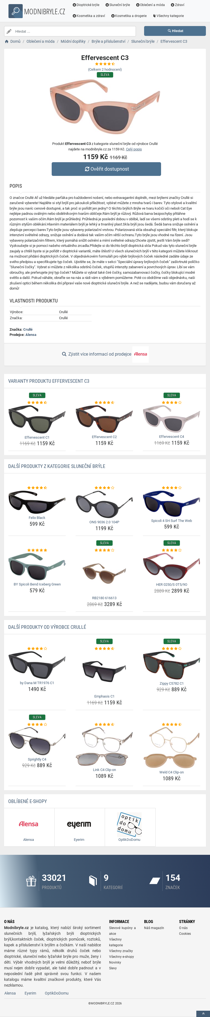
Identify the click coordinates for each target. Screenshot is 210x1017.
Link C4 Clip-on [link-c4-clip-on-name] (104, 770)
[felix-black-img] (37, 502)
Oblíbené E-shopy (27, 801)
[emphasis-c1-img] (104, 671)
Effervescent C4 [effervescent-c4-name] (171, 437)
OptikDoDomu (57, 993)
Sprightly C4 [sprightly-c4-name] (37, 759)
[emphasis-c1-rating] (104, 649)
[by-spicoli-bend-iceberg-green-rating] (37, 550)
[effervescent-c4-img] (171, 419)
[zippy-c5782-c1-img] (171, 665)
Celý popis (134, 149)
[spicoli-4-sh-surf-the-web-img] (171, 504)
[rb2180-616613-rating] (104, 550)
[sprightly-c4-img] (37, 741)
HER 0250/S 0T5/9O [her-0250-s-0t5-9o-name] (171, 584)
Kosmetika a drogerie (129, 16)
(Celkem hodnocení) (105, 69)
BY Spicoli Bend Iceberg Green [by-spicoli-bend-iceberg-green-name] (37, 584)
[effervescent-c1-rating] (37, 402)
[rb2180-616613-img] (104, 573)
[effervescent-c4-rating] (171, 402)
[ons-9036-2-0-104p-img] (104, 504)
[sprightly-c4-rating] (37, 724)
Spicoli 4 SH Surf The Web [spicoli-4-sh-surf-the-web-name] (171, 521)
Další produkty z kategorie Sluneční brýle (56, 466)
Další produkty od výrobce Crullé (47, 627)
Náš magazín (154, 928)
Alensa (30, 335)
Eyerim (30, 993)
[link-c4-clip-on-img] (104, 746)
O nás (183, 928)
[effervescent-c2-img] (104, 419)
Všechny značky (121, 951)
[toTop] (203, 1014)
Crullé (28, 329)
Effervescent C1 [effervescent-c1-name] (37, 437)
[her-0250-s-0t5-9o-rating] (171, 550)
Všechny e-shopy (121, 957)
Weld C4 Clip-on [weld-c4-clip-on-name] (171, 772)
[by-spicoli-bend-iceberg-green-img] (37, 566)
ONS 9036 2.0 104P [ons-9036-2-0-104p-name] (104, 522)
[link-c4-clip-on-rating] (104, 724)
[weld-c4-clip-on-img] (171, 747)
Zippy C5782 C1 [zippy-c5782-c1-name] (172, 683)
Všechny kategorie (168, 16)
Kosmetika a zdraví (88, 16)
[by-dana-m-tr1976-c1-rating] (37, 649)
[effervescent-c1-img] (37, 419)
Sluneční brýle (117, 5)
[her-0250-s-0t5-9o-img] (171, 567)
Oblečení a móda (150, 5)
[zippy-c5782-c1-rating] (171, 649)
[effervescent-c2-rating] (104, 402)
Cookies (185, 934)
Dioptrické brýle (86, 5)
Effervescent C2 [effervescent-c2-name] (104, 437)
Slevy (113, 968)
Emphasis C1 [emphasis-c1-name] (104, 696)
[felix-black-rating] (37, 488)
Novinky (115, 962)
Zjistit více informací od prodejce (105, 354)
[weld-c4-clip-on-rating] (171, 724)
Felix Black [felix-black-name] (37, 518)
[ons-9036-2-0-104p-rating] (104, 488)
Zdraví (177, 5)
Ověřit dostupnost (106, 169)
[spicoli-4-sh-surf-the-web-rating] (171, 488)
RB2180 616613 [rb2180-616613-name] (104, 598)
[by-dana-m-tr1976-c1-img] (37, 665)
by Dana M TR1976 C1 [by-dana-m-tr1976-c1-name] (37, 683)
